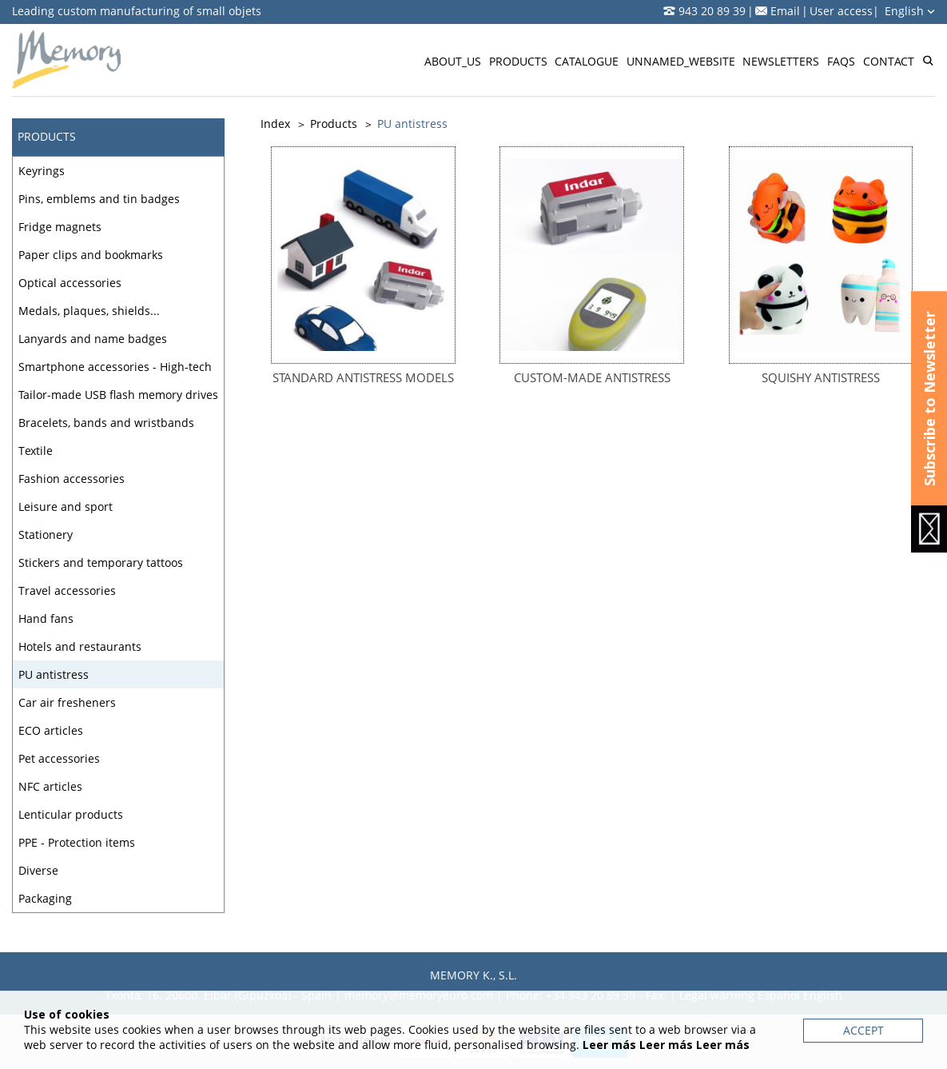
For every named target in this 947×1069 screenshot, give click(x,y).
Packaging (45, 898)
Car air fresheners (67, 702)
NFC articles (50, 786)
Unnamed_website (681, 61)
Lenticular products (70, 814)
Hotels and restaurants (79, 646)
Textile (35, 450)
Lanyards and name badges (92, 338)
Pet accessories (59, 758)
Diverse (38, 870)
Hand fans (46, 618)
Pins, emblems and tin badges (99, 198)
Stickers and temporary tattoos (100, 562)
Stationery (45, 534)
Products (518, 61)
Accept (863, 1030)
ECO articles (50, 730)
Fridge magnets (59, 226)
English (910, 10)
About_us (452, 61)
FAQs (841, 61)
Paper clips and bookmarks (90, 254)
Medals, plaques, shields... (89, 310)
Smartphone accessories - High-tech (115, 366)
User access (841, 10)
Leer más (609, 1044)
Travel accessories (67, 590)
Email (785, 10)
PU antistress (53, 674)
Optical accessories (69, 282)
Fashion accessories (71, 478)
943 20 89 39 (712, 10)
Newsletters (780, 61)
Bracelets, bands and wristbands (106, 422)
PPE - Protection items (76, 842)
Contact (888, 61)
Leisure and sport (65, 506)
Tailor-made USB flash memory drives (118, 394)
